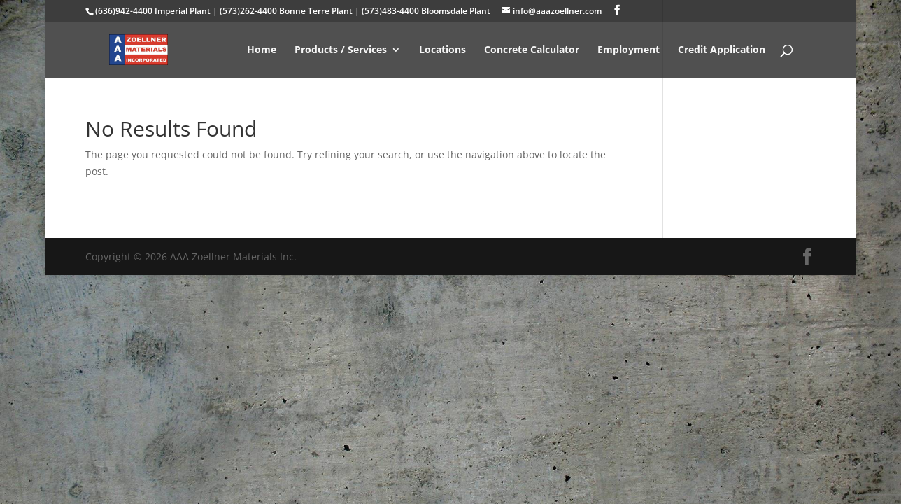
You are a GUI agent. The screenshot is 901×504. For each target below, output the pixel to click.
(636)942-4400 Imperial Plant (153, 11)
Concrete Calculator (531, 50)
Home (261, 50)
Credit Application (721, 50)
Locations (442, 50)
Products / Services (341, 50)
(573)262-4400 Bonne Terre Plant (286, 11)
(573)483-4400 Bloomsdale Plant (426, 11)
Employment (628, 50)
